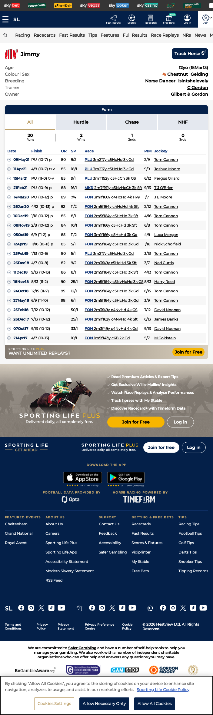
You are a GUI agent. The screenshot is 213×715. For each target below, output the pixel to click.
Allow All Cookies (154, 706)
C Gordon (197, 87)
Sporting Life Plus (61, 542)
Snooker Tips (190, 561)
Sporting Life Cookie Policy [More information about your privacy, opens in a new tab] (163, 692)
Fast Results (142, 533)
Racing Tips (188, 524)
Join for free (161, 447)
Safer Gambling (113, 552)
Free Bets (140, 571)
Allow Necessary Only (104, 706)
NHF (183, 122)
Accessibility (110, 542)
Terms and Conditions (13, 626)
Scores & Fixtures (146, 542)
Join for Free (188, 352)
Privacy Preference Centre (99, 626)
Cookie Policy (127, 626)
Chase (132, 122)
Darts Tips (187, 552)
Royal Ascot (16, 542)
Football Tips (190, 533)
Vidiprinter (141, 552)
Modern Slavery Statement (69, 571)
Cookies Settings (54, 706)
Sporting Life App (61, 552)
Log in (194, 447)
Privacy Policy (42, 626)
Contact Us (109, 524)
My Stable (140, 561)
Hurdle (80, 122)
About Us (54, 524)
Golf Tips (186, 542)
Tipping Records (193, 571)
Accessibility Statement (66, 561)
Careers (52, 533)
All (30, 122)
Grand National (18, 533)
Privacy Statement (66, 626)
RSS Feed (53, 580)
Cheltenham (16, 524)
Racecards (141, 524)
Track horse (190, 53)
